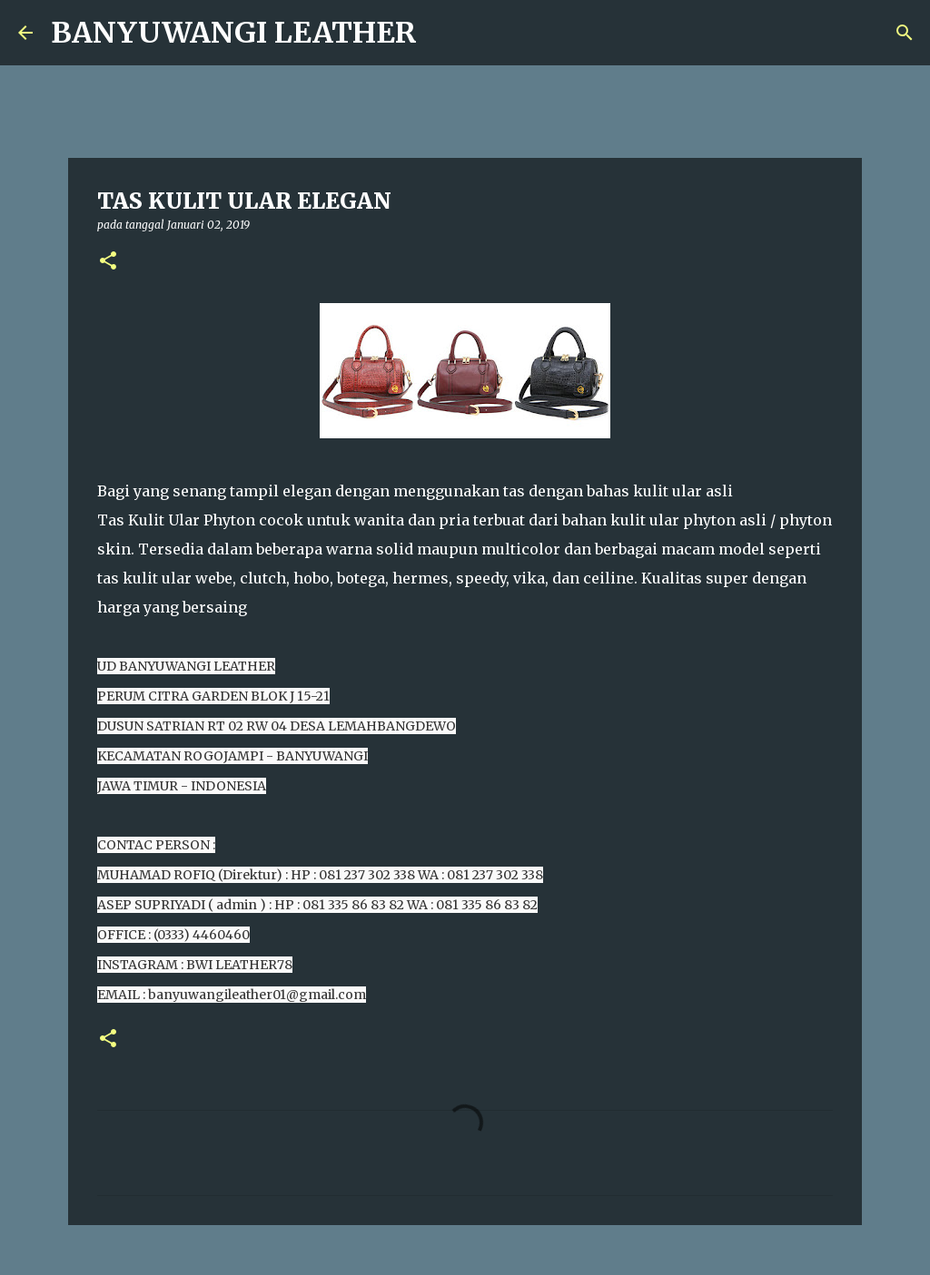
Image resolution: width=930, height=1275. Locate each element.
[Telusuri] (904, 32)
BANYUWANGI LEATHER (234, 33)
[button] (108, 262)
